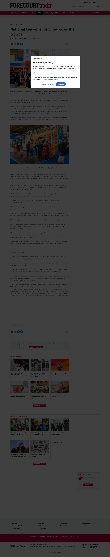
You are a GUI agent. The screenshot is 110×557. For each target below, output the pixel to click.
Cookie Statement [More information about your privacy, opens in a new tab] (53, 79)
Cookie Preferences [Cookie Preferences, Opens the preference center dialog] (47, 84)
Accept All (61, 84)
